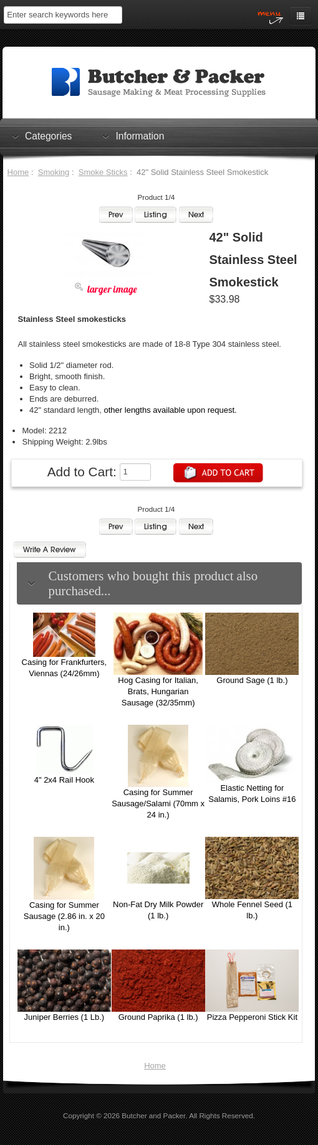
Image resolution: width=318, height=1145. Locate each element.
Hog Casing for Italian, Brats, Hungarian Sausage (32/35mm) (158, 691)
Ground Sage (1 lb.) (251, 680)
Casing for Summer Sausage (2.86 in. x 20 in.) (64, 916)
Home (18, 172)
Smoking (54, 172)
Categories (48, 135)
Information (139, 135)
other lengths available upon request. (170, 410)
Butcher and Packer (153, 1115)
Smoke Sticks (103, 172)
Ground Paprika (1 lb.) (158, 1017)
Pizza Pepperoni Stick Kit (252, 1017)
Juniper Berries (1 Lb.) (64, 1017)
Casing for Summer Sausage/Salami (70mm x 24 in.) (158, 803)
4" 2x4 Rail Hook (64, 780)
